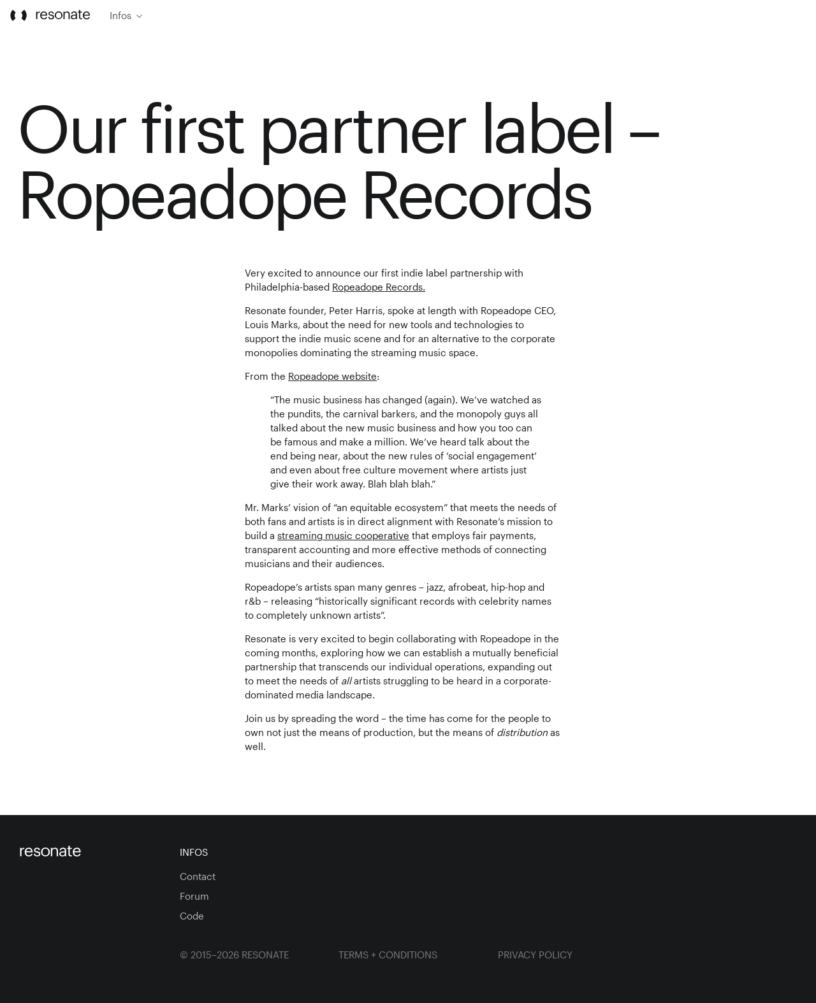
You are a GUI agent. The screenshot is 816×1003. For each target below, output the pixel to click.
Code (192, 915)
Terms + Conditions (388, 954)
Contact (197, 876)
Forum (194, 896)
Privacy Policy (535, 954)
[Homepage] (90, 852)
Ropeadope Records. (378, 286)
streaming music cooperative (343, 535)
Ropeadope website (332, 376)
